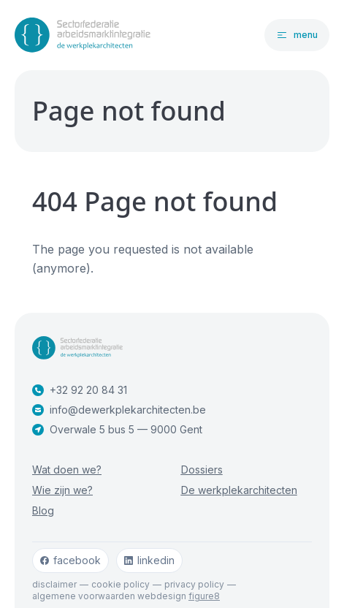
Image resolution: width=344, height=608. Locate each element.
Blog (43, 510)
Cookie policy (120, 584)
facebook (70, 560)
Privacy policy (194, 584)
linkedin (149, 560)
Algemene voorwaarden (83, 595)
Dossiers (202, 469)
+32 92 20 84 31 (79, 390)
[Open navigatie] (296, 35)
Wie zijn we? (62, 490)
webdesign (178, 595)
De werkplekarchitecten (239, 490)
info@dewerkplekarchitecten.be (119, 409)
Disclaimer (54, 584)
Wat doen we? (67, 469)
